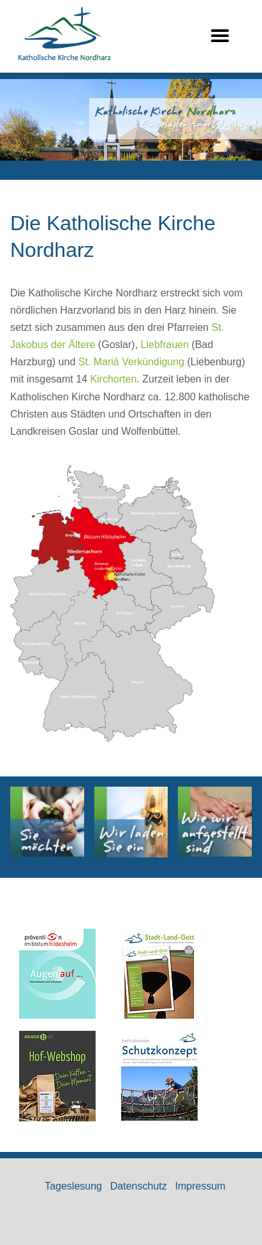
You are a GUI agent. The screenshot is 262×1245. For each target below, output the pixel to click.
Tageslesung (73, 1186)
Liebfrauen (165, 344)
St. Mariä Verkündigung (131, 361)
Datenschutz (138, 1186)
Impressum (200, 1186)
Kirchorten (113, 379)
